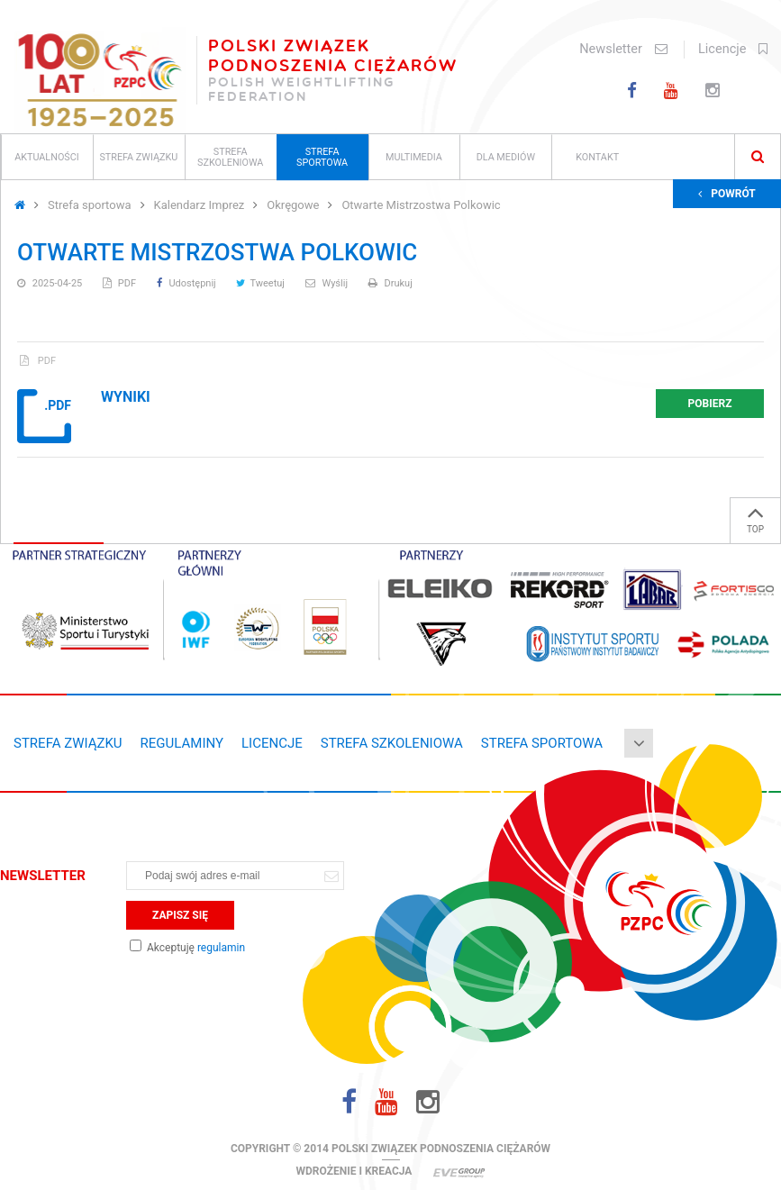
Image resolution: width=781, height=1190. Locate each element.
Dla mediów (506, 157)
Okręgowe (293, 205)
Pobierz (710, 403)
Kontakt (597, 157)
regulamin (221, 947)
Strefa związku (138, 157)
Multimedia (414, 157)
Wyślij (327, 283)
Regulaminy (182, 743)
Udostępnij (188, 283)
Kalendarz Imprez (199, 205)
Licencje (732, 49)
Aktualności (46, 157)
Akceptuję (187, 947)
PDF (121, 283)
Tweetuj (261, 283)
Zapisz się (180, 915)
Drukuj (390, 283)
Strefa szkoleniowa (230, 157)
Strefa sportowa (322, 157)
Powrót (727, 193)
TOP (755, 516)
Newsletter (623, 49)
